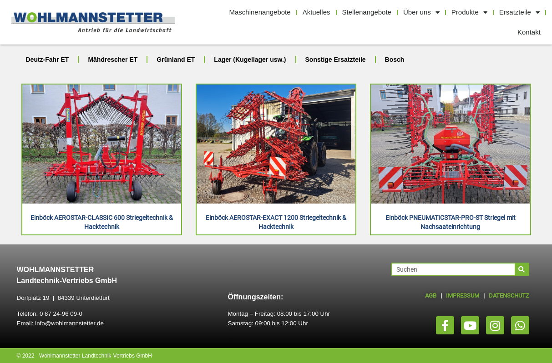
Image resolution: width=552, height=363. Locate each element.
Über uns (421, 12)
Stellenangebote (366, 12)
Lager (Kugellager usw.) (250, 59)
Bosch (395, 59)
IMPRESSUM (462, 295)
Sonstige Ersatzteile (335, 59)
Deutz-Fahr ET (47, 59)
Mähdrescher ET (112, 59)
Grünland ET (176, 59)
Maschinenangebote (260, 12)
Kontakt (529, 32)
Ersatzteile (519, 12)
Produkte (469, 12)
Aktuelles (316, 12)
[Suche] (521, 269)
